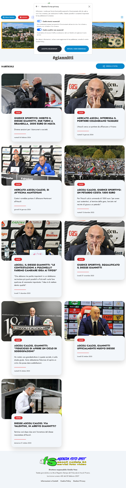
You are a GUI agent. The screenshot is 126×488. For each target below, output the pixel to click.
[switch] (39, 29)
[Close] (89, 6)
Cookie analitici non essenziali (53, 30)
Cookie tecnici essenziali (51, 21)
